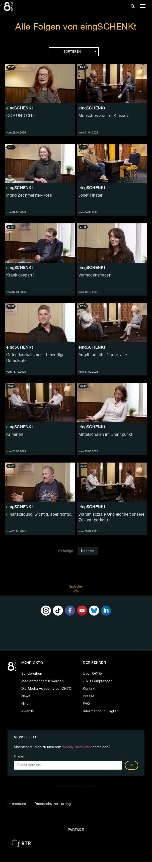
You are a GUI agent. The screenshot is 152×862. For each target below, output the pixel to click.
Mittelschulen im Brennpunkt (105, 435)
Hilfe (25, 703)
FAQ (86, 703)
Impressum (17, 804)
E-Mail (20, 757)
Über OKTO (92, 673)
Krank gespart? (20, 275)
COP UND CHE (20, 116)
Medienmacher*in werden (42, 681)
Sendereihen (31, 673)
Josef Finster (90, 196)
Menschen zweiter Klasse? (104, 116)
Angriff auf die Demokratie (103, 355)
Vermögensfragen (95, 275)
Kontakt (89, 688)
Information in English (101, 711)
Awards (27, 711)
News (26, 696)
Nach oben (76, 590)
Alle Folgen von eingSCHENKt (76, 27)
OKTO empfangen (98, 681)
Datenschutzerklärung (52, 804)
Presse (88, 696)
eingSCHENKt (19, 108)
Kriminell (14, 435)
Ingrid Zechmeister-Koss (29, 196)
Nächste (87, 551)
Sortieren (80, 51)
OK (131, 765)
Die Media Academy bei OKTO (46, 688)
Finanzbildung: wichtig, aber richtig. (39, 515)
